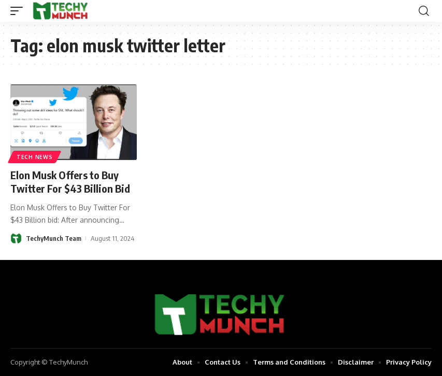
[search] (424, 11)
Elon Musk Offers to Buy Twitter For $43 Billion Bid (70, 181)
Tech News (34, 157)
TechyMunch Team (53, 238)
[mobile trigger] (19, 11)
